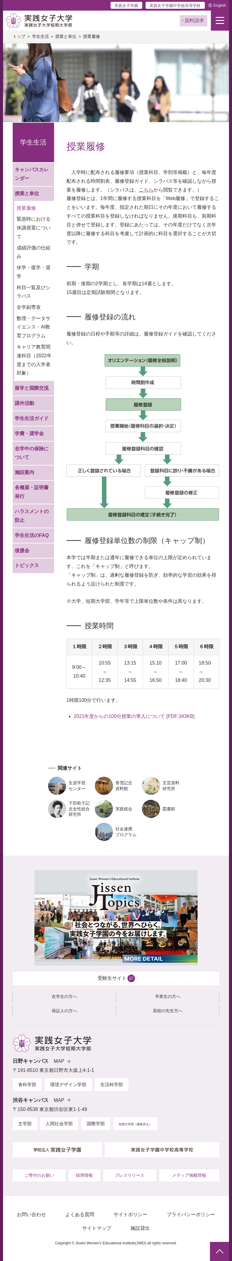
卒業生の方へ (167, 996)
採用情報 (84, 1175)
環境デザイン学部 (68, 1084)
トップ (19, 36)
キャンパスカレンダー (32, 174)
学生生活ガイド (32, 418)
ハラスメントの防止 (32, 516)
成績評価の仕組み (33, 252)
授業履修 (26, 208)
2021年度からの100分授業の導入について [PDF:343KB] (134, 716)
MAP (59, 1061)
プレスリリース (129, 1175)
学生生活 (40, 36)
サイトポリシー (130, 1214)
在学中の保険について (32, 453)
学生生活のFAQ (32, 535)
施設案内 (24, 472)
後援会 (22, 550)
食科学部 (27, 1084)
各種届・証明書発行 (32, 492)
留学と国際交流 (32, 388)
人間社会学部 (59, 1123)
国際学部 (96, 1123)
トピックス (27, 565)
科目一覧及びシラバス (33, 292)
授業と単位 (65, 36)
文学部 (25, 1123)
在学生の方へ (64, 996)
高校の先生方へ (167, 1010)
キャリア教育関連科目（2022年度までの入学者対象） (34, 359)
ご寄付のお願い (39, 1175)
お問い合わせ (31, 1214)
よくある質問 (79, 1214)
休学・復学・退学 (33, 272)
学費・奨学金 (29, 433)
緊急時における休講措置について (33, 227)
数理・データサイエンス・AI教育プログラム (33, 327)
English (219, 5)
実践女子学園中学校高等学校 (175, 5)
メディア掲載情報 (189, 1175)
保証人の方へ (64, 1010)
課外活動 (24, 403)
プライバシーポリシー (191, 1214)
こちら (146, 189)
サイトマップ (96, 1228)
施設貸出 (140, 1228)
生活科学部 (111, 1084)
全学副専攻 (29, 307)
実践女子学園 (126, 5)
